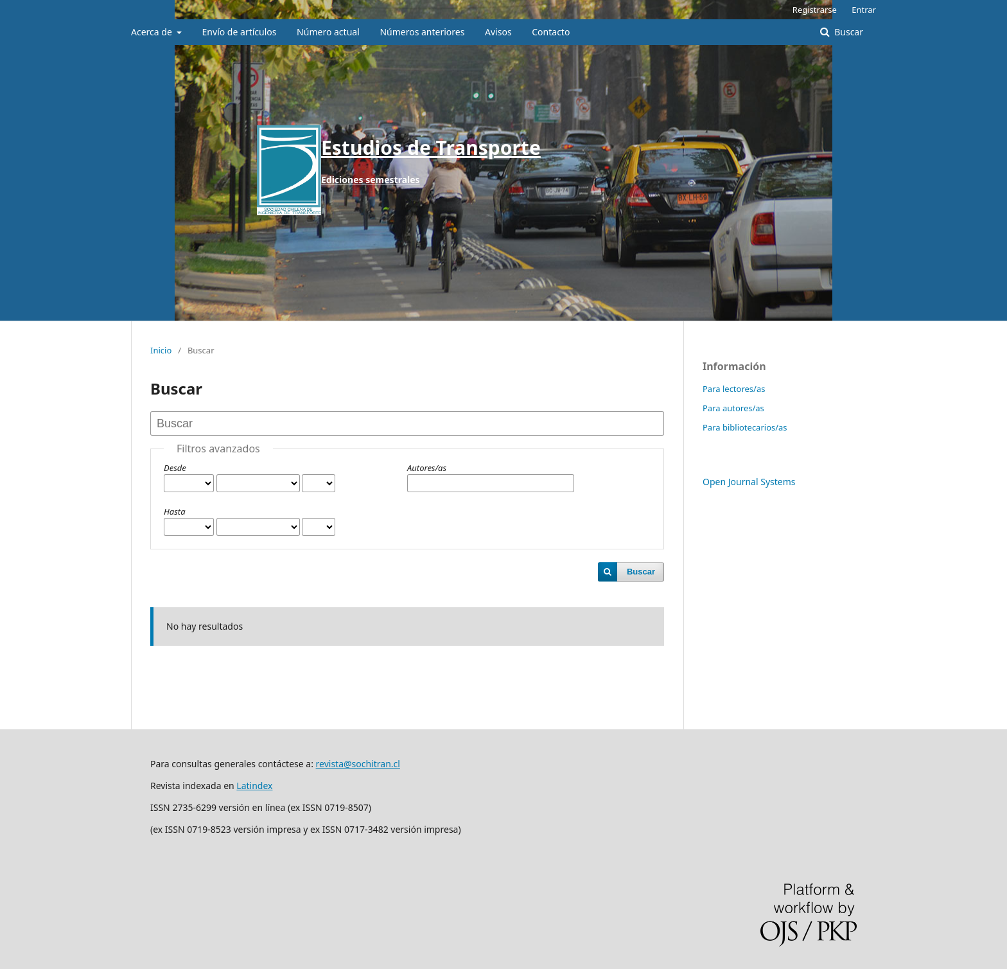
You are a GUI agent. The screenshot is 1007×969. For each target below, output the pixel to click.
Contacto (551, 32)
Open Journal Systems (749, 482)
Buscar (847, 32)
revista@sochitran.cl (358, 764)
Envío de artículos (239, 32)
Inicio (160, 350)
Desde (175, 468)
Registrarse (814, 9)
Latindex (254, 785)
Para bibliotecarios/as (745, 427)
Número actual (328, 32)
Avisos (498, 32)
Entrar (864, 9)
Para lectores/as (734, 389)
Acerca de (152, 32)
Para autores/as (733, 408)
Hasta (175, 511)
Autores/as (426, 468)
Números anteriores (422, 32)
